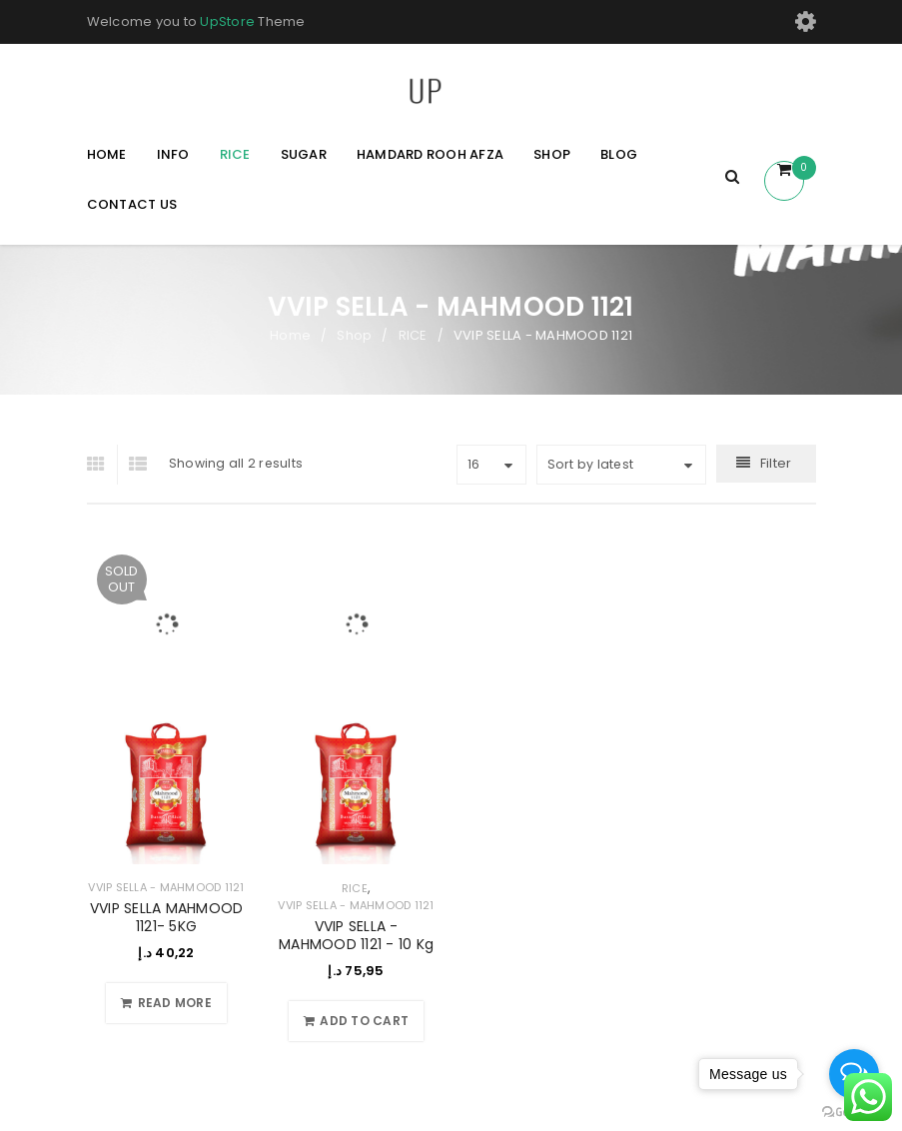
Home (290, 335)
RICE (413, 335)
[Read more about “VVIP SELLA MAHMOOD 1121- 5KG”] (166, 1003)
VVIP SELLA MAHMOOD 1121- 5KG (167, 917)
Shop (354, 335)
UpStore (227, 21)
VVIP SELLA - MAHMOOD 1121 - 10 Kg (356, 935)
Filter (776, 463)
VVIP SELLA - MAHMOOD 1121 (166, 887)
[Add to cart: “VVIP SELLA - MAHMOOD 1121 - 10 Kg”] (356, 1021)
